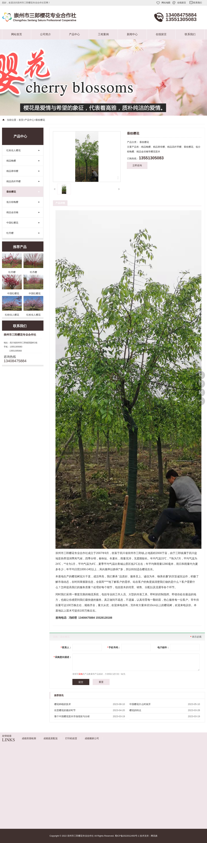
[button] (54, 189)
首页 (21, 120)
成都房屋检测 (29, 738)
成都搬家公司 (92, 738)
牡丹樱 (10, 233)
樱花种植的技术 (62, 704)
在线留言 (181, 2)
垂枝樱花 (40, 120)
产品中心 (74, 34)
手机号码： (113, 647)
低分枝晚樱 (12, 202)
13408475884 (201, 375)
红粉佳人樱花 (13, 150)
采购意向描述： (63, 657)
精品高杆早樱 (13, 181)
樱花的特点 (135, 710)
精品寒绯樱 (12, 171)
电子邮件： (163, 647)
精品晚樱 (11, 160)
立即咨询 (137, 165)
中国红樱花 (12, 222)
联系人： (66, 647)
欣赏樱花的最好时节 (65, 710)
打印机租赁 (71, 738)
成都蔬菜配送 (50, 738)
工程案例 (103, 34)
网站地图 (166, 2)
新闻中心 (132, 34)
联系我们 (197, 2)
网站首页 (16, 34)
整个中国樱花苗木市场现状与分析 (72, 716)
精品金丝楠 (12, 212)
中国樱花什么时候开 (140, 704)
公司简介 (45, 34)
